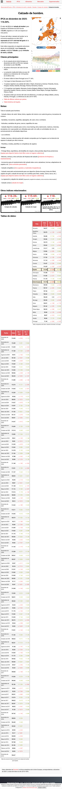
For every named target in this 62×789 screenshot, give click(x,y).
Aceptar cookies (42, 787)
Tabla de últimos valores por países (15, 99)
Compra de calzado (43, 7)
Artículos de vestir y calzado (23, 7)
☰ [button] (2, 1)
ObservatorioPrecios (6, 7)
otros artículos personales (17, 164)
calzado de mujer (17, 183)
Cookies (52, 783)
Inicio (8, 1)
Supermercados (54, 1)
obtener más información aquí (30, 787)
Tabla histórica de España (12, 102)
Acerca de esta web (37, 783)
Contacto (46, 783)
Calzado (34, 7)
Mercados (40, 1)
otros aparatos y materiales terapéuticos (27, 168)
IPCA (18, 1)
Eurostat (15, 769)
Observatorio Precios (13, 783)
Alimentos (28, 1)
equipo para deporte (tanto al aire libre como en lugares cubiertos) (22, 153)
